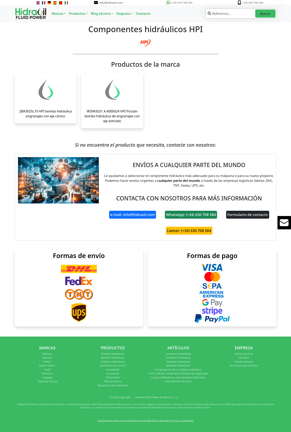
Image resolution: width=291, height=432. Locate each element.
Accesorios (112, 373)
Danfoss (47, 354)
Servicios (243, 357)
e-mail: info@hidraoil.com (132, 214)
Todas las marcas (47, 381)
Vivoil (47, 369)
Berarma (47, 373)
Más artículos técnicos (178, 381)
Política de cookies (161, 420)
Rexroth (47, 357)
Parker (47, 361)
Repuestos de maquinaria (113, 385)
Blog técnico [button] (101, 13)
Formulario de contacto (247, 214)
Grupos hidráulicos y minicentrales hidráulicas (178, 377)
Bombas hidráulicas (112, 354)
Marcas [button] (57, 13)
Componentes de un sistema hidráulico (178, 369)
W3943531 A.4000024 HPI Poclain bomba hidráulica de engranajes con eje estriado (112, 116)
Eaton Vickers (47, 365)
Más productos (113, 381)
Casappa (47, 377)
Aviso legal (124, 420)
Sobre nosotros (244, 354)
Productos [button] (77, 13)
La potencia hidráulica (178, 354)
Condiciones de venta (108, 420)
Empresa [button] (123, 13)
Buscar (265, 14)
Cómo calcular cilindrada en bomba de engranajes (178, 373)
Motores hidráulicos (113, 357)
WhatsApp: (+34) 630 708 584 (191, 214)
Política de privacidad (140, 420)
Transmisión (112, 377)
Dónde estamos (243, 361)
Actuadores (113, 369)
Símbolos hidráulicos (178, 357)
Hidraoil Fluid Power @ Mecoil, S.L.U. (156, 397)
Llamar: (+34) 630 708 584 (189, 230)
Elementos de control (112, 365)
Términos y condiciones (182, 420)
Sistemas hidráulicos (113, 361)
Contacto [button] (143, 13)
